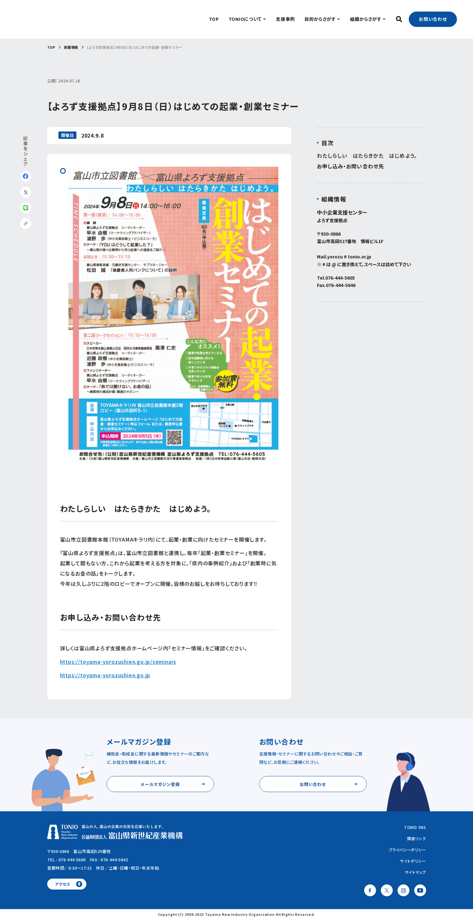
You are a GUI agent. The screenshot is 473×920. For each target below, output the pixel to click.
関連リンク (416, 838)
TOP (51, 47)
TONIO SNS (415, 827)
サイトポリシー (413, 861)
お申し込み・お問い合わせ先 (350, 166)
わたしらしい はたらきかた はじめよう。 (367, 155)
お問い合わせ (433, 19)
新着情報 (71, 47)
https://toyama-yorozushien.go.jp (105, 675)
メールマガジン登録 (160, 784)
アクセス (62, 884)
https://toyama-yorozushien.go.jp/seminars (118, 661)
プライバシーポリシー (407, 849)
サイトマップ (415, 872)
